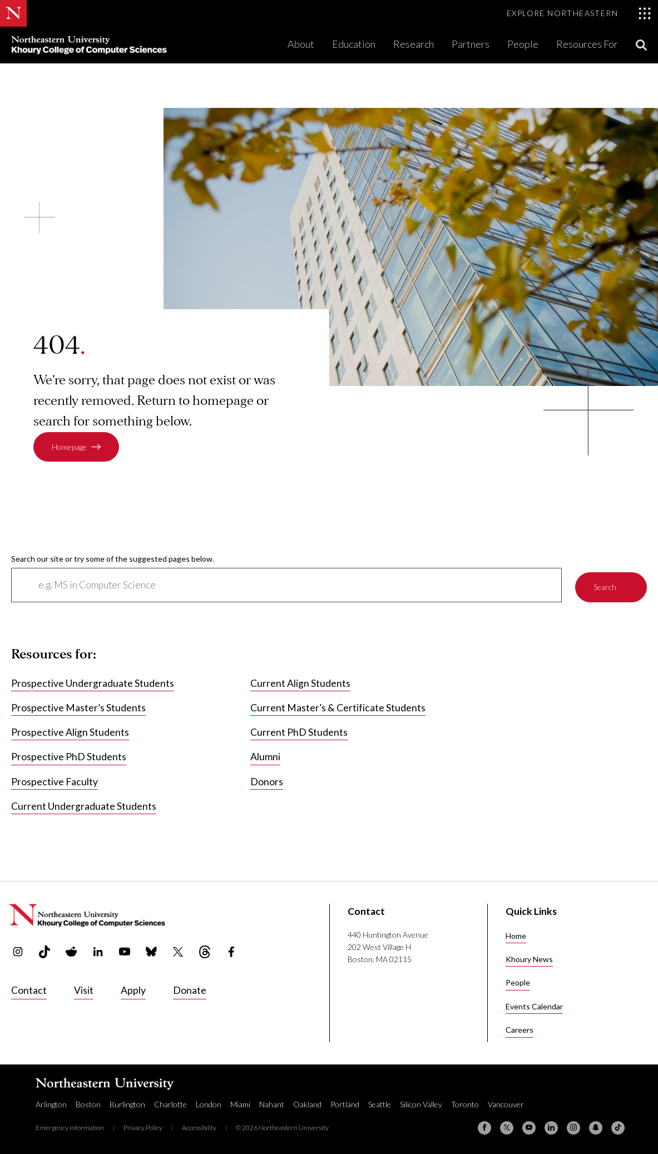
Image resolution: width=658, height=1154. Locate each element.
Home (516, 935)
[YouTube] (529, 1127)
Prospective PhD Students (68, 757)
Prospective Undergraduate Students (92, 683)
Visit (83, 990)
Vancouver (506, 1103)
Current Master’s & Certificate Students (338, 708)
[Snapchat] (595, 1127)
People (522, 44)
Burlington (127, 1103)
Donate (189, 990)
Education (353, 44)
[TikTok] (618, 1127)
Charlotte (170, 1103)
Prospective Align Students (70, 733)
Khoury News (529, 959)
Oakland (307, 1103)
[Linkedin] (551, 1127)
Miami (240, 1103)
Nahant (271, 1103)
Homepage (69, 447)
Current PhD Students (299, 733)
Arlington (51, 1103)
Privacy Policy (142, 1127)
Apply (133, 990)
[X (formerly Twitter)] (506, 1127)
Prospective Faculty (54, 782)
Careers (519, 1029)
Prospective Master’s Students (78, 708)
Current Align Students (300, 683)
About (301, 44)
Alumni (265, 757)
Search (604, 585)
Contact (29, 990)
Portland (344, 1103)
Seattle (379, 1103)
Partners (470, 44)
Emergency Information (70, 1127)
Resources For (587, 44)
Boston (88, 1103)
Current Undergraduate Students (83, 806)
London (208, 1103)
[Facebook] (484, 1127)
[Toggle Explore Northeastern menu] (579, 13)
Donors (266, 782)
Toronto (465, 1103)
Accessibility (199, 1127)
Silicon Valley (421, 1103)
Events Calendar (534, 1006)
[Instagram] (573, 1127)
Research (413, 44)
